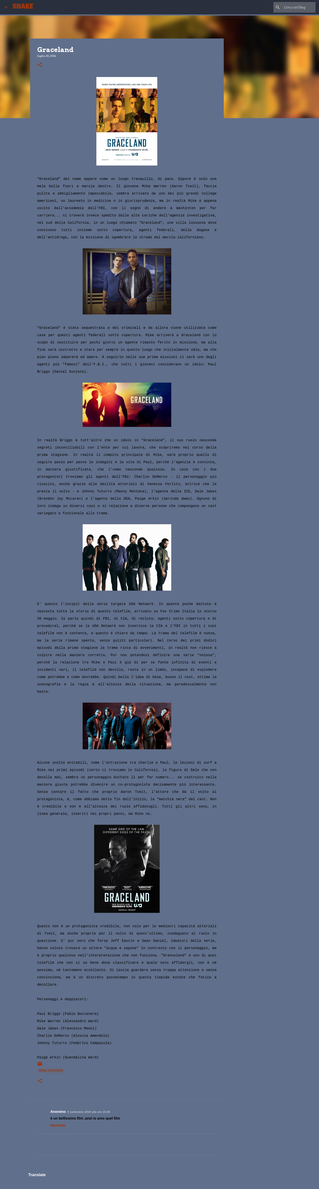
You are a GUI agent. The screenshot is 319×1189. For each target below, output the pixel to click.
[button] (40, 65)
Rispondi (58, 1125)
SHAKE (22, 7)
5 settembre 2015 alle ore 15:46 (89, 1112)
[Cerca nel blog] (292, 7)
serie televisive (51, 1070)
